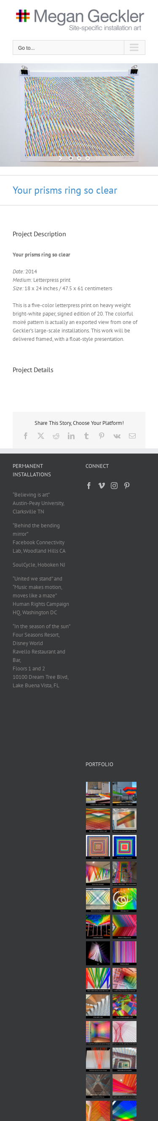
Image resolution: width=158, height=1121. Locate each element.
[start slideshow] (61, 158)
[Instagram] (114, 485)
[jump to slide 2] (79, 158)
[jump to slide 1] (71, 158)
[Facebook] (89, 485)
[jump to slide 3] (87, 158)
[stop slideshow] (97, 158)
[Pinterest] (126, 485)
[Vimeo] (101, 485)
